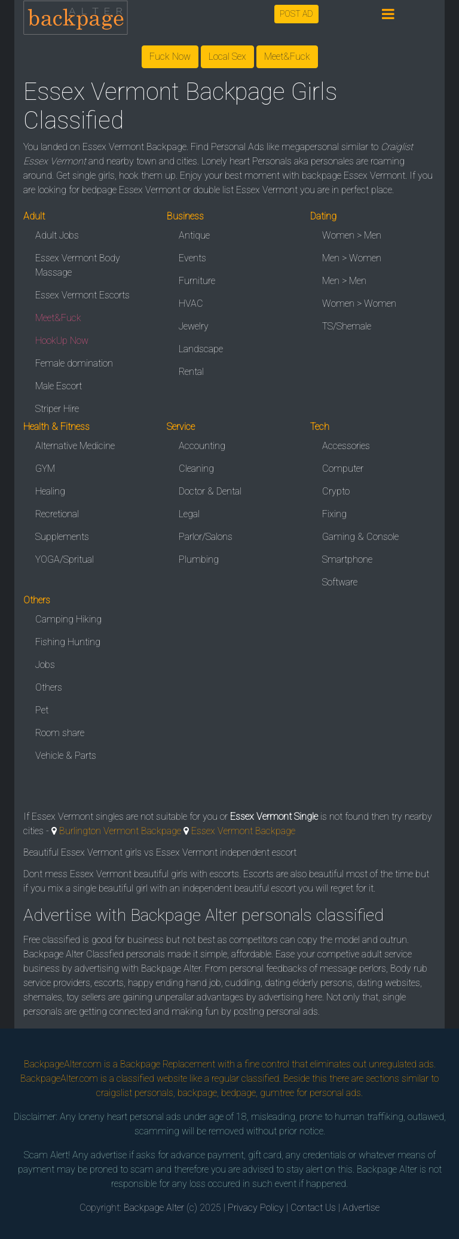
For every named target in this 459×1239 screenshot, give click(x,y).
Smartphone (347, 559)
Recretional (57, 514)
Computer (342, 468)
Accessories (346, 445)
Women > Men (351, 235)
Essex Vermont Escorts (82, 295)
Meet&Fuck (287, 56)
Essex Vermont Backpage (243, 831)
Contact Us (313, 1207)
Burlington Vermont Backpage (120, 831)
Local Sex (227, 56)
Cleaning (196, 468)
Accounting (202, 445)
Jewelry (194, 326)
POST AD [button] (296, 14)
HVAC (191, 303)
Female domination (74, 363)
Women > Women (359, 303)
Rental (191, 371)
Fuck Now (170, 56)
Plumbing (199, 559)
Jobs (45, 664)
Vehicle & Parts (65, 755)
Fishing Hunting (67, 642)
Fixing (334, 514)
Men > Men (344, 280)
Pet (41, 710)
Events (192, 258)
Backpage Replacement (167, 1064)
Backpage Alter (154, 1207)
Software (339, 582)
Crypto (336, 491)
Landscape (201, 349)
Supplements (62, 536)
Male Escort (58, 386)
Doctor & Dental (210, 491)
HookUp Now (61, 340)
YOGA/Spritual (64, 559)
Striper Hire (57, 408)
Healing (50, 491)
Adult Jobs (57, 235)
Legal (189, 514)
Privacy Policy (256, 1207)
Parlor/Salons (205, 536)
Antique (194, 235)
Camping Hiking (68, 619)
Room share (59, 732)
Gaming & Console (360, 536)
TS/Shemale (346, 326)
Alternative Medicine (75, 445)
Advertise (361, 1207)
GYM (45, 468)
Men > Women (351, 258)
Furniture (197, 280)
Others (48, 687)
